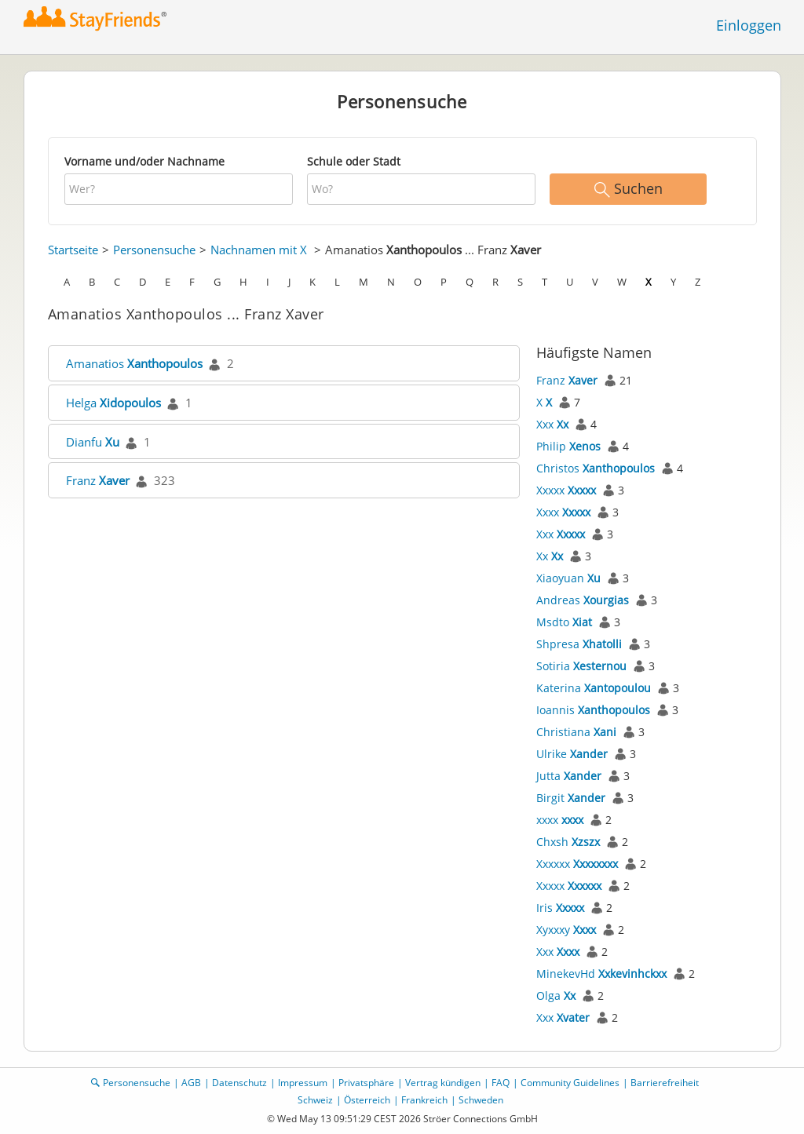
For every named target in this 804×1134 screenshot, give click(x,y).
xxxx (559, 819)
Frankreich (424, 1100)
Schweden (481, 1100)
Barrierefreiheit (664, 1082)
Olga (556, 995)
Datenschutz (239, 1082)
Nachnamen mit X (258, 249)
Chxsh (568, 841)
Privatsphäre (366, 1082)
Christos (595, 468)
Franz (98, 480)
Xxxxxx (577, 863)
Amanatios (134, 363)
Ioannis (593, 709)
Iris (560, 907)
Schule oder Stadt (353, 161)
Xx (549, 556)
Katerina (593, 687)
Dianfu (92, 442)
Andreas (582, 600)
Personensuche (154, 249)
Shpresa (579, 643)
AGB (191, 1082)
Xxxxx (566, 490)
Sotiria (581, 665)
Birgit (570, 797)
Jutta (568, 775)
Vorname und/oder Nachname (144, 161)
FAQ (501, 1082)
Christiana (576, 731)
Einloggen (748, 25)
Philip (568, 446)
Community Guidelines (570, 1082)
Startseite (73, 249)
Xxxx (563, 512)
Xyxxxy (566, 929)
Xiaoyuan (568, 578)
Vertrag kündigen (443, 1082)
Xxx (552, 424)
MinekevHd (601, 973)
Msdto (564, 621)
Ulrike (572, 753)
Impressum (302, 1082)
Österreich (367, 1100)
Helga (113, 402)
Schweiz (315, 1100)
